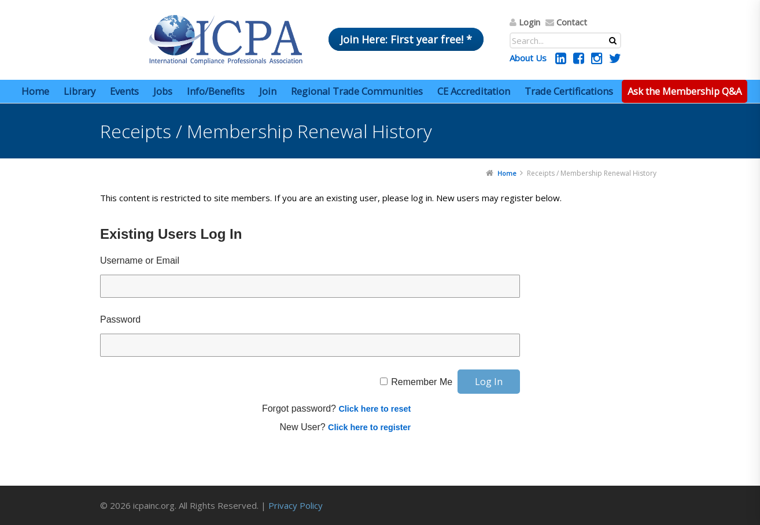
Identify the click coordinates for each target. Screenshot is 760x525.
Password (120, 319)
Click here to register (369, 427)
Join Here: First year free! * (406, 39)
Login (529, 22)
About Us (528, 58)
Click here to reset (374, 408)
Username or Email (139, 260)
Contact (571, 22)
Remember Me (421, 382)
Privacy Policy (295, 505)
